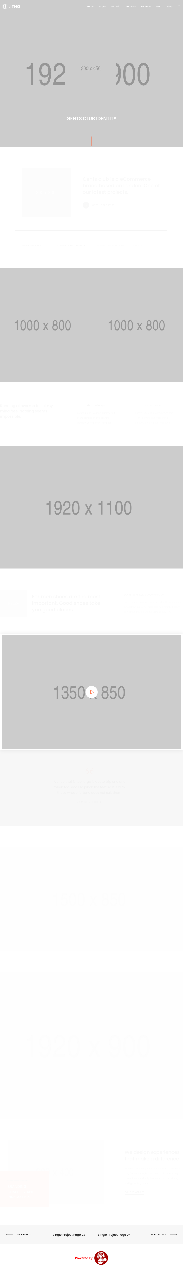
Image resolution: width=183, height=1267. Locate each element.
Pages (102, 6)
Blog (158, 6)
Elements (130, 6)
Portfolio (115, 6)
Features (146, 6)
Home (90, 6)
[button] (134, 1192)
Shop (169, 6)
